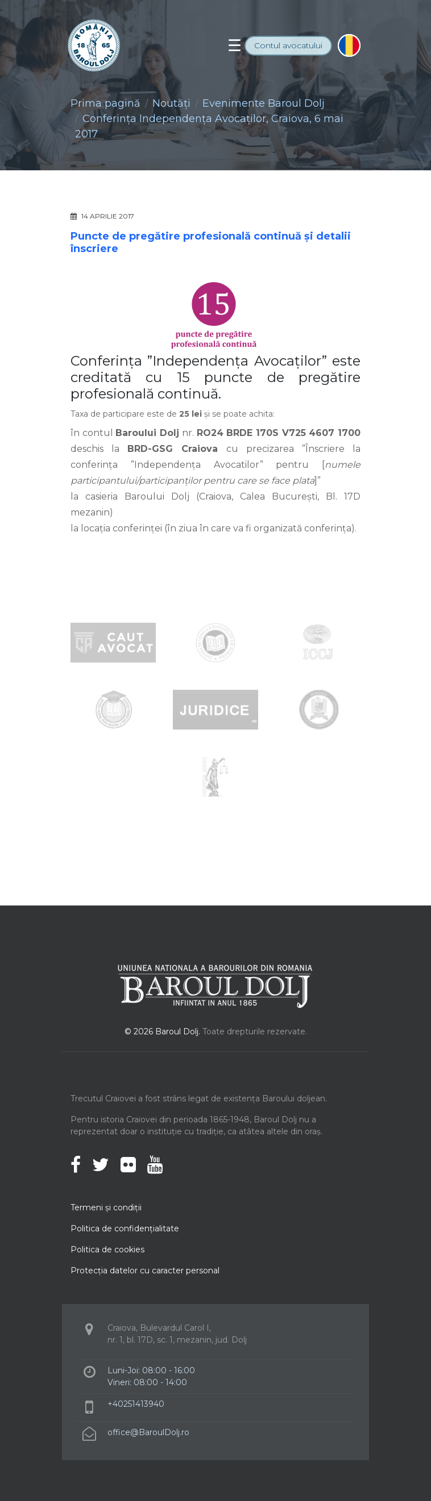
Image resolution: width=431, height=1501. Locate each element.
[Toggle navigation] (234, 45)
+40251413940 (135, 1404)
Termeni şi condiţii (106, 1207)
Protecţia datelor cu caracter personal (145, 1270)
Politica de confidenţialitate (125, 1228)
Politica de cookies (107, 1249)
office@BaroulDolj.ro (148, 1432)
